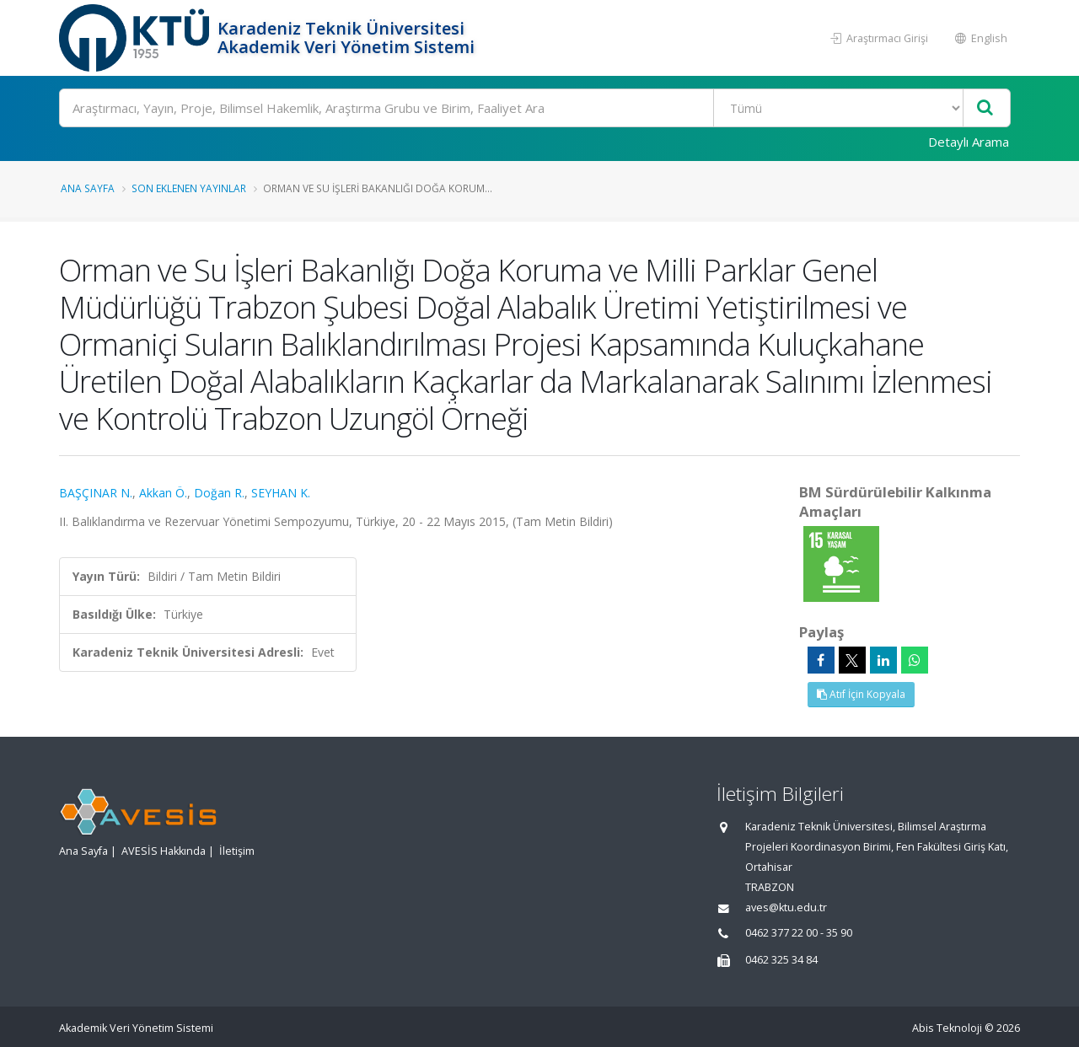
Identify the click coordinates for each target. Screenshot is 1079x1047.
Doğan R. (219, 493)
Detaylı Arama (968, 141)
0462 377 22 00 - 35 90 (798, 933)
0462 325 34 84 (781, 960)
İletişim (237, 851)
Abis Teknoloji (947, 1028)
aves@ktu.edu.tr (786, 907)
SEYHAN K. (280, 493)
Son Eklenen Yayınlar (189, 188)
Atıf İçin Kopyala (861, 694)
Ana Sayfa (88, 188)
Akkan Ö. (163, 493)
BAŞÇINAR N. (95, 493)
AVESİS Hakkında (163, 851)
